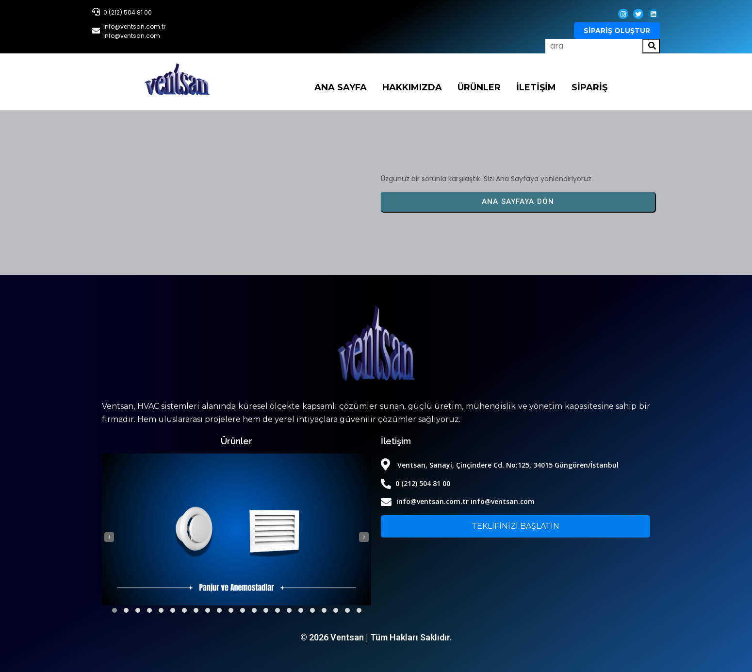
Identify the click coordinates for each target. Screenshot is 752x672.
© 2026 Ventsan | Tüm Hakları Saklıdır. (376, 637)
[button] (114, 610)
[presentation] (109, 537)
